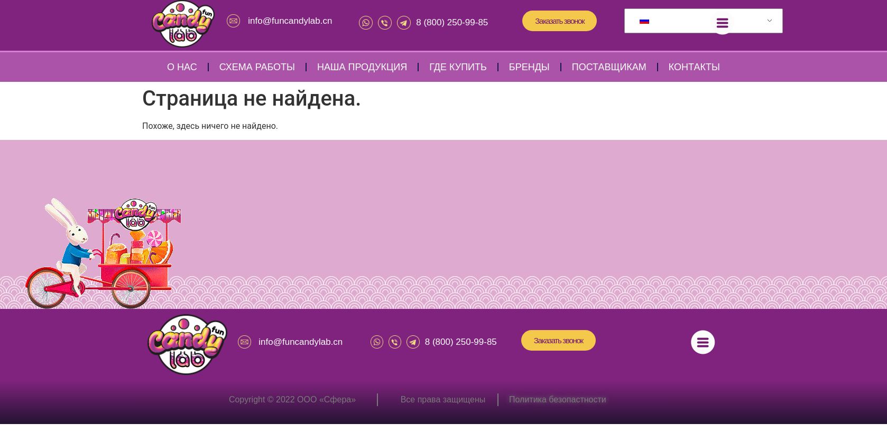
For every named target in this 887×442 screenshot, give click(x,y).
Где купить (458, 67)
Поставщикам (609, 67)
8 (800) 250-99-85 (452, 22)
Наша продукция (362, 67)
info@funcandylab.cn (290, 21)
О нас (182, 67)
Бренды (529, 67)
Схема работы (257, 67)
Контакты (694, 67)
